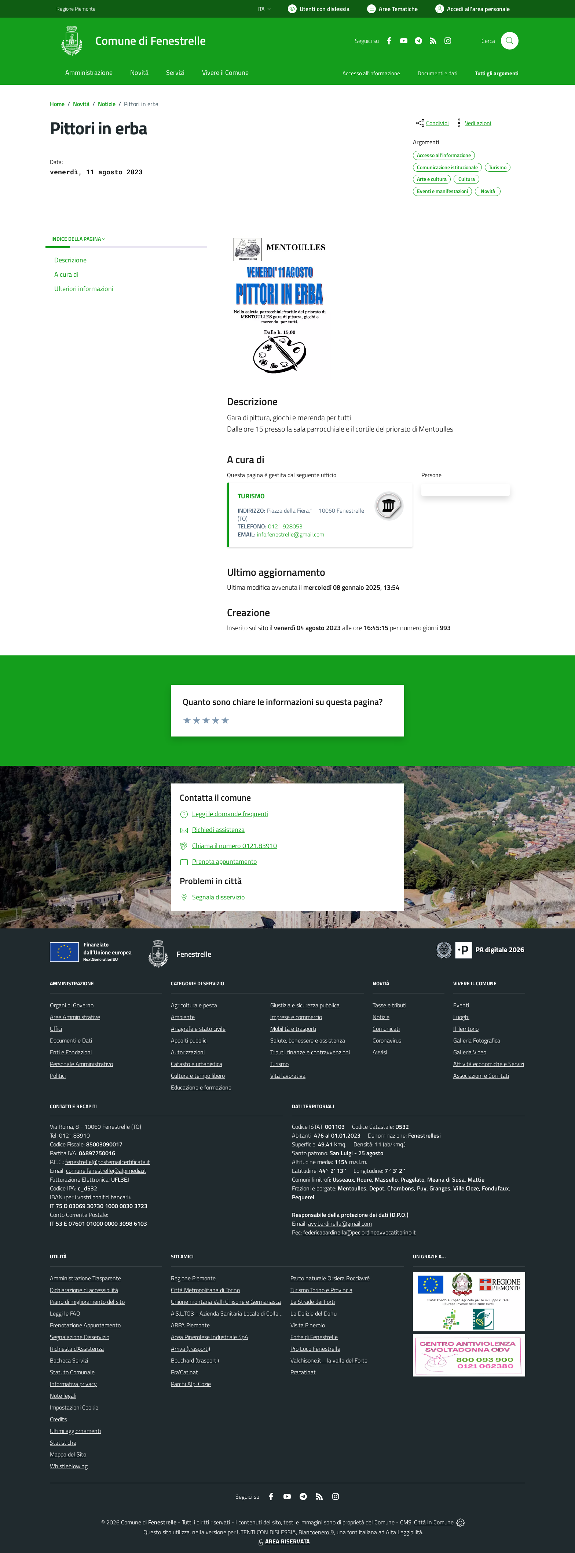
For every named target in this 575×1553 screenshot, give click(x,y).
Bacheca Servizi (69, 1360)
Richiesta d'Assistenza (77, 1348)
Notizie (107, 103)
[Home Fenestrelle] (131, 41)
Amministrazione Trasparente (85, 1278)
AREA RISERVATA (283, 1541)
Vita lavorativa (287, 1075)
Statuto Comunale (72, 1372)
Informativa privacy (73, 1383)
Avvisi (380, 1052)
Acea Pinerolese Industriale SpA (209, 1336)
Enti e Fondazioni (71, 1052)
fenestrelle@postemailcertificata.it (107, 1161)
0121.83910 (74, 1135)
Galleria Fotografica (476, 1040)
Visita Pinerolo (307, 1325)
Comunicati (386, 1028)
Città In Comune (434, 1522)
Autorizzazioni (188, 1052)
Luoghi (461, 1016)
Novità (81, 103)
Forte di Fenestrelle (314, 1336)
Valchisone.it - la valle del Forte (328, 1360)
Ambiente (183, 1016)
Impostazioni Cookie (74, 1407)
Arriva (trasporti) (190, 1348)
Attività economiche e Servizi (488, 1063)
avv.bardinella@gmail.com (340, 1223)
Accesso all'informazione (371, 73)
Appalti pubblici (189, 1040)
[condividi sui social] (431, 123)
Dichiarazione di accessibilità (84, 1289)
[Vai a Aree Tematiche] (392, 9)
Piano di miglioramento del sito (87, 1301)
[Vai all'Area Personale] (472, 9)
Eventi (461, 1005)
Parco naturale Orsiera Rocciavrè (330, 1278)
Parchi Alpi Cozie (191, 1383)
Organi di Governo (72, 1005)
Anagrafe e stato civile (198, 1028)
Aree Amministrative (75, 1016)
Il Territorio (466, 1028)
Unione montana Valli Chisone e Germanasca (226, 1301)
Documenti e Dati (71, 1040)
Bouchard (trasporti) (195, 1360)
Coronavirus (387, 1040)
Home (57, 103)
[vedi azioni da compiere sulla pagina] (472, 123)
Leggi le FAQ (65, 1313)
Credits (58, 1419)
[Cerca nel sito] (510, 41)
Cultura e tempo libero (198, 1075)
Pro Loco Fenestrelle (315, 1348)
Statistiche (63, 1442)
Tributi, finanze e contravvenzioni (310, 1052)
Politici (58, 1075)
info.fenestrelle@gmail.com (290, 534)
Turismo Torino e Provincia (321, 1289)
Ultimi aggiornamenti (75, 1430)
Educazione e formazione (201, 1087)
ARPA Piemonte (190, 1325)
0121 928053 (285, 526)
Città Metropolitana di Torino (205, 1289)
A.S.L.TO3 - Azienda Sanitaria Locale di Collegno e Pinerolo (242, 1313)
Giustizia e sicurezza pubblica (305, 1005)
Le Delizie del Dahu (313, 1313)
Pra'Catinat (184, 1372)
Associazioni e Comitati (481, 1075)
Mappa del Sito (68, 1454)
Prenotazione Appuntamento (85, 1325)
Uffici (56, 1028)
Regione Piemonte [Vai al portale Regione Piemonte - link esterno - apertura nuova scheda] (75, 8)
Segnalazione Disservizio (79, 1336)
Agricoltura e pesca (194, 1005)
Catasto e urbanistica (196, 1063)
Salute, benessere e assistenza (307, 1040)
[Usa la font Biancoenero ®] (318, 9)
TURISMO (251, 496)
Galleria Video (469, 1052)
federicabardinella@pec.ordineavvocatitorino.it (359, 1232)
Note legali (63, 1395)
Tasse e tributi (389, 1005)
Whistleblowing (69, 1466)
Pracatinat (303, 1372)
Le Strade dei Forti (312, 1301)
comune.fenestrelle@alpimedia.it (106, 1170)
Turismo (279, 1063)
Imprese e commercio (296, 1016)
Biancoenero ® (316, 1532)
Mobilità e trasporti (293, 1028)
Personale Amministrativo (81, 1063)
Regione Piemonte (193, 1278)
